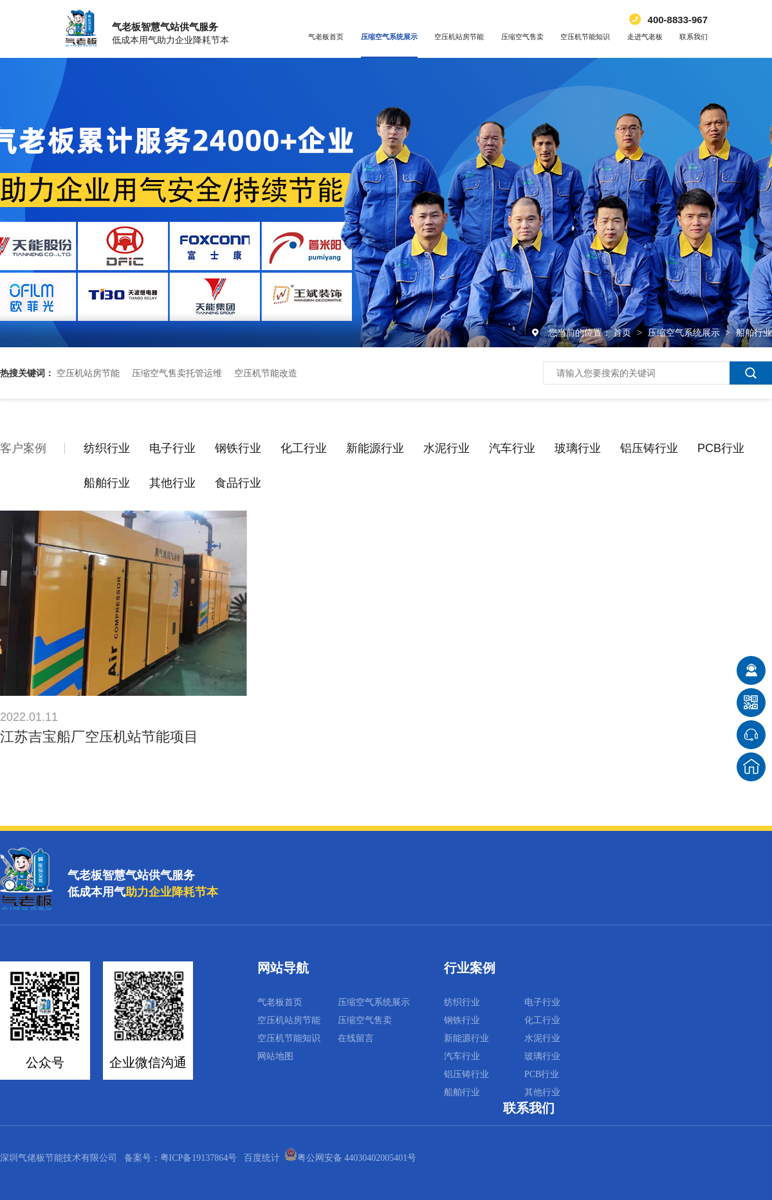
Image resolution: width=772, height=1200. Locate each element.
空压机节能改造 (265, 373)
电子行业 (172, 448)
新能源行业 (375, 448)
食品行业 (238, 483)
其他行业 (172, 483)
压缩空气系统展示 (389, 37)
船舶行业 (754, 332)
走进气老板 (645, 37)
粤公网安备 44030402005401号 (350, 1158)
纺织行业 (107, 448)
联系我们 (693, 37)
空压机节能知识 (585, 37)
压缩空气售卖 (522, 37)
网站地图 (275, 1056)
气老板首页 (326, 37)
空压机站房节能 (459, 37)
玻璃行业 (578, 448)
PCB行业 (720, 448)
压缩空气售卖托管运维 (177, 373)
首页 (623, 332)
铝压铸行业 (649, 448)
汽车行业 (512, 448)
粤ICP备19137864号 (198, 1158)
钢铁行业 (238, 448)
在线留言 (356, 1038)
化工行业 (303, 448)
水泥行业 (446, 448)
